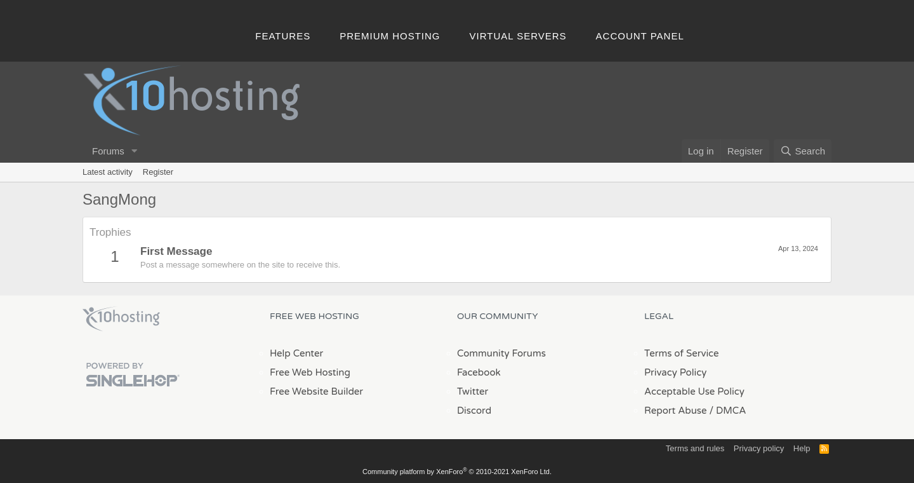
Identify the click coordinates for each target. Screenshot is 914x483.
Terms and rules (695, 448)
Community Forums (501, 353)
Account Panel (640, 36)
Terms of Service (681, 353)
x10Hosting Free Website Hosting (121, 319)
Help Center (296, 353)
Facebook (479, 372)
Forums (108, 151)
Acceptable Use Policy (694, 391)
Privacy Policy (675, 372)
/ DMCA (727, 410)
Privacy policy (759, 448)
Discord (474, 410)
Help (802, 448)
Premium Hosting (390, 36)
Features (282, 36)
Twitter (472, 391)
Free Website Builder (316, 391)
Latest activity (108, 172)
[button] (134, 151)
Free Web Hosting (310, 372)
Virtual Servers (518, 36)
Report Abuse (675, 410)
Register (158, 172)
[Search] (802, 151)
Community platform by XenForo (457, 471)
